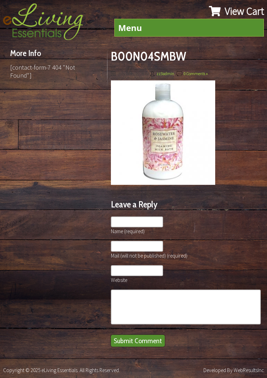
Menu (130, 27)
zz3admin (165, 73)
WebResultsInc (249, 370)
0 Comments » (196, 73)
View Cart (236, 11)
